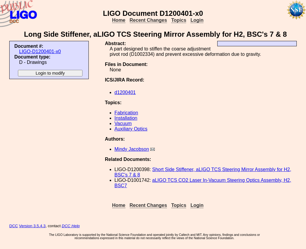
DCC (13, 226)
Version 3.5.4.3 (32, 226)
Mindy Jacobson (131, 149)
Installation (125, 118)
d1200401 (125, 92)
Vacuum (123, 123)
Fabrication (126, 112)
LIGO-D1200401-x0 (40, 51)
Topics (178, 20)
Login (197, 20)
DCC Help (71, 226)
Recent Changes (148, 20)
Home (118, 20)
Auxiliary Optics (130, 128)
